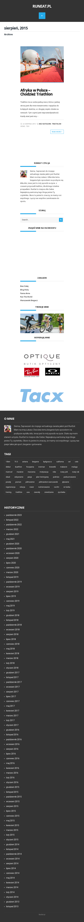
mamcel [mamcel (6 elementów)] (9, 472)
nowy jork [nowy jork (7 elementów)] (64, 472)
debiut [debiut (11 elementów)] (8, 467)
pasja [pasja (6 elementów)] (30, 477)
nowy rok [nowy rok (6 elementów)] (75, 472)
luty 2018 (10, 663)
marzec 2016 (12, 772)
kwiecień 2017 (12, 710)
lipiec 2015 (11, 811)
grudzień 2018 (12, 615)
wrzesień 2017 (13, 687)
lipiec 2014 (11, 868)
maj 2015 (10, 820)
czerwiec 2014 (12, 873)
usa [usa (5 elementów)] (28, 492)
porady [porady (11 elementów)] (8, 482)
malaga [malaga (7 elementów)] (75, 467)
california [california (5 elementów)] (60, 462)
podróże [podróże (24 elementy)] (56, 477)
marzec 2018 (12, 658)
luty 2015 (10, 834)
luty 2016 (10, 777)
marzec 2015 (12, 830)
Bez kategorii (45, 123)
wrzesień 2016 (13, 744)
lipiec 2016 (11, 753)
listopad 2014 (12, 849)
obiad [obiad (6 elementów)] (8, 477)
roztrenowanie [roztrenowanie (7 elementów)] (44, 487)
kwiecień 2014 (12, 882)
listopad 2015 (12, 792)
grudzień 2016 (12, 729)
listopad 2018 (12, 620)
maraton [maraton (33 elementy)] (20, 472)
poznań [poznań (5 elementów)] (18, 482)
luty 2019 (10, 610)
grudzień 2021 (12, 534)
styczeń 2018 (12, 667)
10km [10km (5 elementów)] (8, 462)
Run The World (26, 296)
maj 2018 (10, 648)
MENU (42, 15)
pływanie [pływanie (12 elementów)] (65, 482)
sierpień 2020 (12, 558)
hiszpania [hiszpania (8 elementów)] (30, 467)
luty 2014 (10, 892)
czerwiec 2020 (12, 567)
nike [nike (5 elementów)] (54, 472)
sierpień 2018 (12, 634)
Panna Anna (25, 293)
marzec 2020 (12, 572)
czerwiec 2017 (12, 701)
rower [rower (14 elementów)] (31, 487)
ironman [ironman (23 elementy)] (41, 467)
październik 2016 (14, 739)
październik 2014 (14, 854)
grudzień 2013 (12, 901)
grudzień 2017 (12, 672)
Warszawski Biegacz (29, 300)
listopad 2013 (12, 906)
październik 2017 (14, 682)
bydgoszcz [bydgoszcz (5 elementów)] (47, 462)
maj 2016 (10, 763)
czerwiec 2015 (12, 815)
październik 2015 (14, 796)
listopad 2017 (12, 677)
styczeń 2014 (12, 897)
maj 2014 (10, 877)
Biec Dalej (24, 286)
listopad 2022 (12, 519)
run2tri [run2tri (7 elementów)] (56, 487)
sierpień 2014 (12, 863)
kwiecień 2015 (12, 825)
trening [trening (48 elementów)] (8, 492)
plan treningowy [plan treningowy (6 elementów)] (42, 477)
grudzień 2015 (12, 787)
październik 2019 (14, 581)
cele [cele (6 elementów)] (76, 462)
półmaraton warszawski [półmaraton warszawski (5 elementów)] (48, 482)
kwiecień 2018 (12, 653)
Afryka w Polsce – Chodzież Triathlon (36, 92)
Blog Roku (24, 289)
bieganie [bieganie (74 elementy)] (35, 462)
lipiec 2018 (11, 639)
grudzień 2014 (12, 844)
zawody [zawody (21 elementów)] (37, 492)
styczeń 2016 (12, 782)
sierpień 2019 (12, 591)
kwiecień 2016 (12, 768)
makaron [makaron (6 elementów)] (63, 467)
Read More (57, 131)
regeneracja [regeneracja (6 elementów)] (10, 487)
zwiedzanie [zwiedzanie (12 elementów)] (49, 492)
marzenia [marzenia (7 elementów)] (31, 472)
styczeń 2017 (12, 725)
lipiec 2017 (11, 696)
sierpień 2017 (12, 691)
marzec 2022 (12, 529)
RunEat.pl (42, 6)
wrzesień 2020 (13, 553)
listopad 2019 (12, 577)
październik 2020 (14, 548)
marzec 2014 (12, 887)
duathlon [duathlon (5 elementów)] (18, 467)
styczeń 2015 (12, 839)
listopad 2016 (12, 734)
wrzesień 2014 (13, 858)
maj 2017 (10, 706)
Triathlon (56, 123)
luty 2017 (10, 720)
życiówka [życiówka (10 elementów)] (61, 492)
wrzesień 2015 (13, 801)
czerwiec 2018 (12, 644)
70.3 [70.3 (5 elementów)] (16, 462)
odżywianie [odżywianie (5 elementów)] (18, 477)
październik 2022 (14, 524)
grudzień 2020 (12, 543)
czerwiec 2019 (12, 601)
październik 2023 (14, 515)
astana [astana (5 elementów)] (25, 462)
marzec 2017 (12, 715)
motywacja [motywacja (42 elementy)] (44, 472)
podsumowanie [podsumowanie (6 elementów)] (70, 477)
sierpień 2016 (12, 749)
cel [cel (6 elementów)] (69, 462)
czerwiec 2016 (12, 758)
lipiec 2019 (11, 596)
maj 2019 (10, 605)
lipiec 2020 (11, 562)
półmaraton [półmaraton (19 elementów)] (30, 482)
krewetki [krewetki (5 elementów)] (52, 467)
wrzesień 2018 (13, 629)
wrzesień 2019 (13, 586)
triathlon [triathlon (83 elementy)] (19, 492)
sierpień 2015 (12, 806)
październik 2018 (14, 624)
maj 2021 (10, 539)
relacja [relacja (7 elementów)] (22, 487)
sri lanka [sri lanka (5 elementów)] (66, 487)
